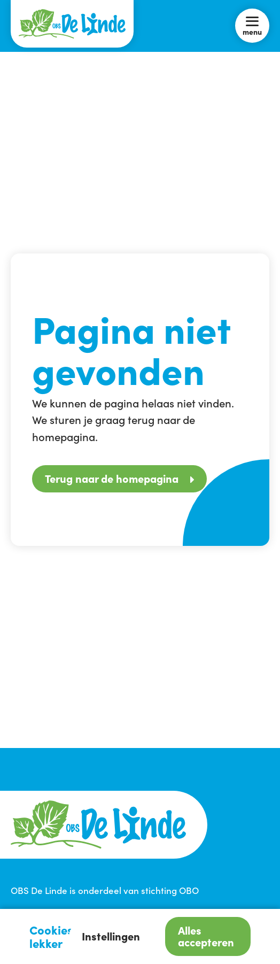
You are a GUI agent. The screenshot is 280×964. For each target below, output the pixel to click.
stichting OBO (170, 890)
